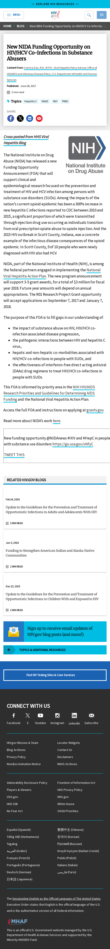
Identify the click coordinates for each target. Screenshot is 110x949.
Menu (13, 15)
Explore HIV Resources (55, 4)
